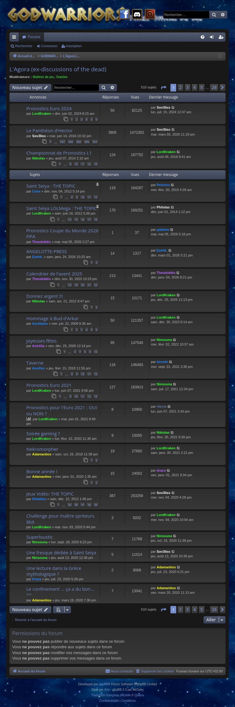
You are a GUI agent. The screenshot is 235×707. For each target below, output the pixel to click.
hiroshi (162, 362)
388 (70, 142)
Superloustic (39, 537)
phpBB (103, 684)
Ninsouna (164, 340)
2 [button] (180, 87)
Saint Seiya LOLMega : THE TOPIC (61, 208)
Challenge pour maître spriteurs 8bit (60, 519)
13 (95, 164)
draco (161, 470)
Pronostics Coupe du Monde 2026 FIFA (62, 233)
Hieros (161, 406)
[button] (163, 87)
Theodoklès (41, 242)
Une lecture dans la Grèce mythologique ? (53, 571)
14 (69, 220)
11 (82, 164)
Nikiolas (38, 158)
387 (62, 142)
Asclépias (40, 323)
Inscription (74, 46)
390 (86, 142)
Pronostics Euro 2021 (49, 385)
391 (95, 142)
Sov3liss (163, 107)
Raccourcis (15, 38)
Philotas (163, 207)
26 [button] (214, 87)
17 (89, 220)
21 (89, 285)
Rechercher (23, 46)
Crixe (36, 191)
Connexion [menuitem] (213, 38)
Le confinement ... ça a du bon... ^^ (60, 592)
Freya (36, 579)
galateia (163, 229)
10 (76, 164)
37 (82, 505)
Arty (107, 689)
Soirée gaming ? (43, 433)
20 (82, 285)
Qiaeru (139, 695)
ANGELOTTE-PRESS (46, 251)
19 (76, 285)
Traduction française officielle (111, 695)
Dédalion (39, 499)
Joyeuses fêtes (41, 341)
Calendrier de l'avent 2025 (54, 274)
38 (89, 505)
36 (76, 505)
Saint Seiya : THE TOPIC (51, 186)
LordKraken (41, 113)
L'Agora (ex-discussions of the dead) (57, 69)
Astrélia (38, 346)
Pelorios (163, 185)
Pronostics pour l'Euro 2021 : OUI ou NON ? (61, 410)
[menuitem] (202, 37)
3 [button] (187, 87)
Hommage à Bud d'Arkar (52, 318)
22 (95, 285)
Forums (34, 37)
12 (89, 164)
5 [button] (201, 87)
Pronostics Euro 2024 (49, 108)
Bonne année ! (41, 471)
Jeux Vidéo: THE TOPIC (50, 494)
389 (78, 142)
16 (82, 220)
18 (95, 220)
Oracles (62, 77)
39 (95, 505)
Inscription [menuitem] (222, 38)
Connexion (49, 46)
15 (76, 220)
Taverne (34, 363)
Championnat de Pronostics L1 (59, 153)
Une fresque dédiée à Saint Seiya (61, 552)
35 (69, 505)
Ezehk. (37, 257)
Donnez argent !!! (44, 296)
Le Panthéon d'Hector (49, 130)
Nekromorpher (42, 449)
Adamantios (41, 454)
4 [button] (194, 87)
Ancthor (38, 368)
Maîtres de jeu (43, 77)
